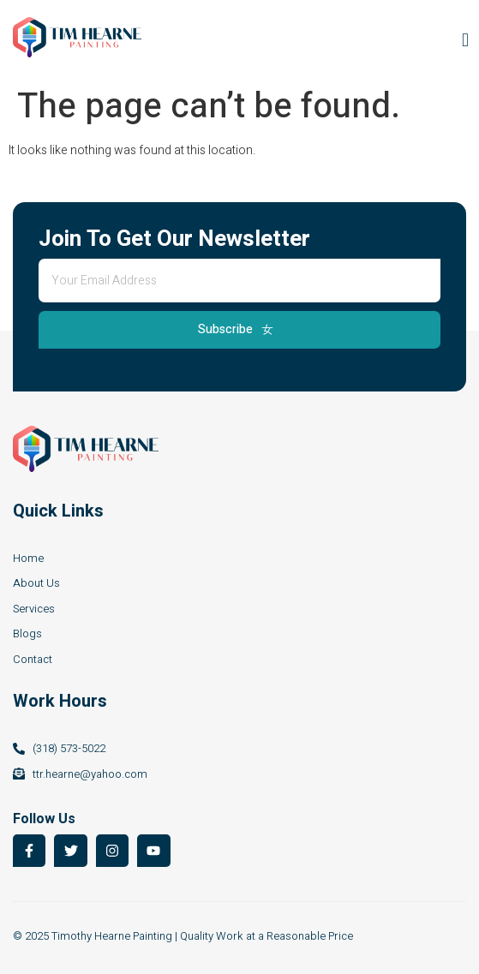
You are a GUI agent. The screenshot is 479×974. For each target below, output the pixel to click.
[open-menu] (461, 40)
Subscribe (235, 329)
